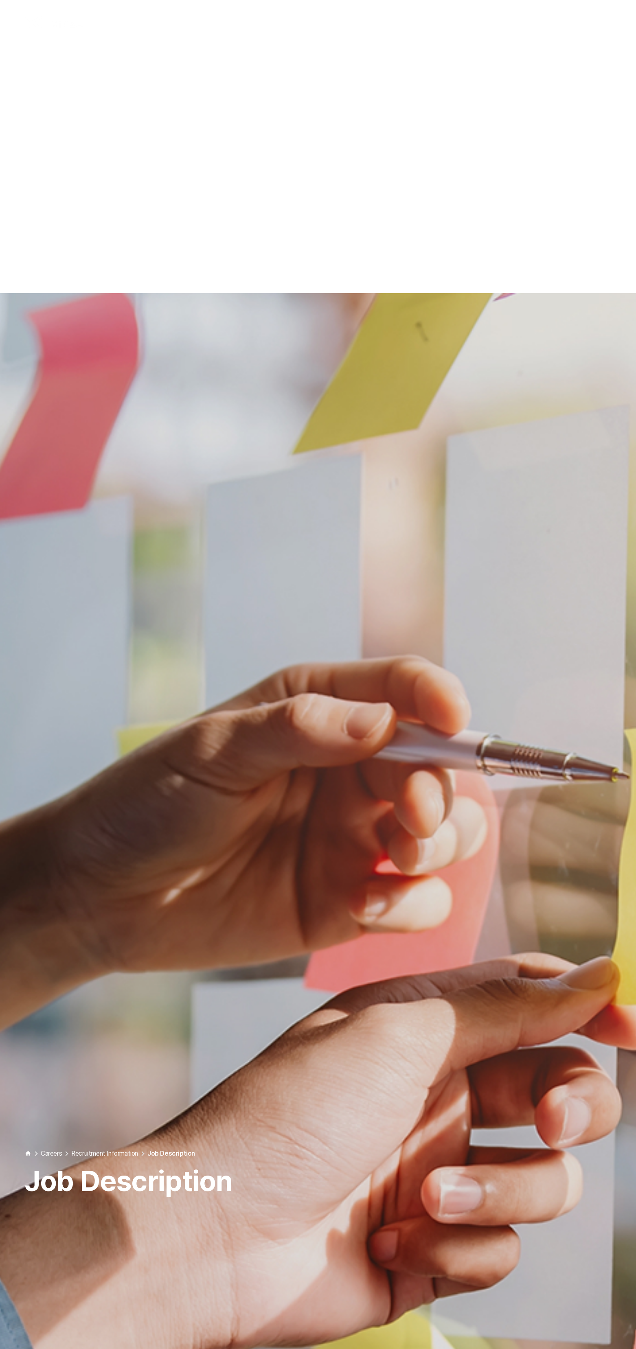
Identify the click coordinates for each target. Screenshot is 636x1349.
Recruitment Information (104, 1086)
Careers (51, 1086)
